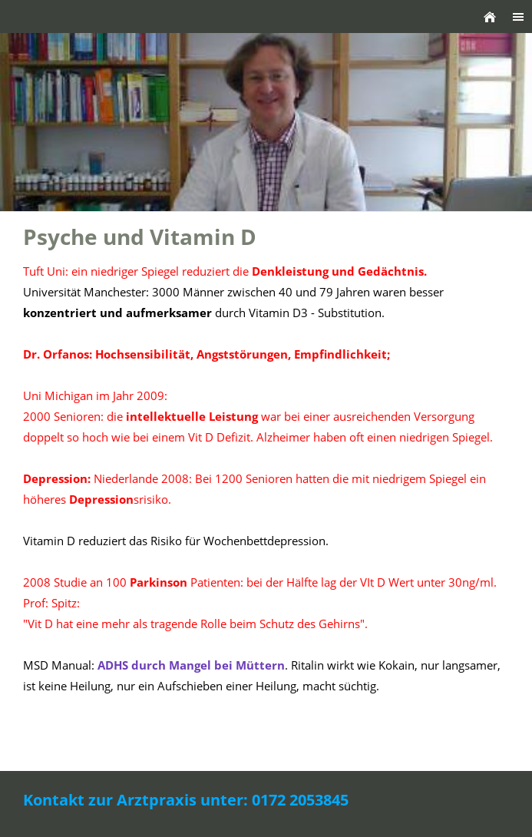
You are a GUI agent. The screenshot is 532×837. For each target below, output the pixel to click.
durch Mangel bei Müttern (191, 665)
